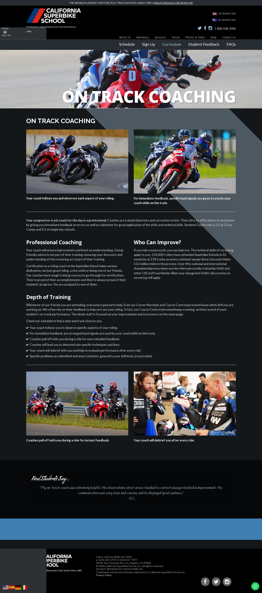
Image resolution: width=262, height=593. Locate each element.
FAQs (231, 44)
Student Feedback (203, 44)
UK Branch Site (227, 13)
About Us (125, 37)
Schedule (127, 44)
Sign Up (148, 44)
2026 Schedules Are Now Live (173, 2)
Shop (213, 37)
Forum (176, 37)
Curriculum (171, 44)
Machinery (142, 37)
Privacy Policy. (104, 575)
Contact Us (229, 37)
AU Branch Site (227, 19)
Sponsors (160, 37)
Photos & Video (195, 37)
